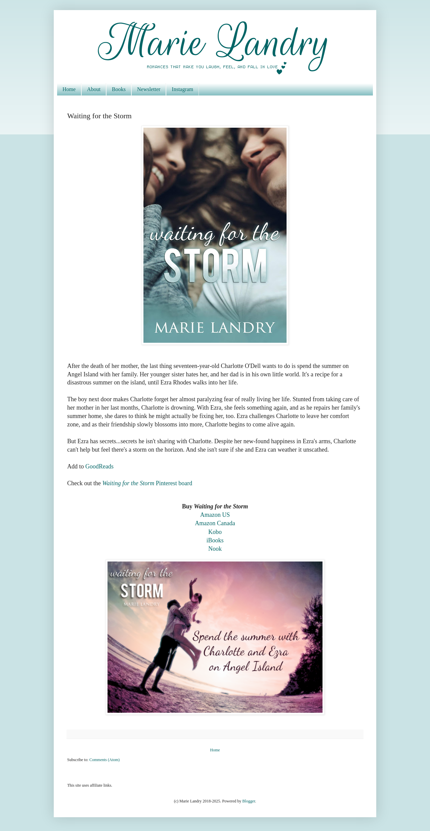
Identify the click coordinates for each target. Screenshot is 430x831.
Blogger (248, 801)
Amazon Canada (215, 523)
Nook (215, 548)
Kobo (215, 532)
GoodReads (99, 466)
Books (119, 89)
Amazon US (215, 514)
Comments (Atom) (104, 759)
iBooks (214, 540)
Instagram (182, 89)
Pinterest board (147, 483)
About (93, 89)
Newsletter (148, 89)
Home (69, 89)
